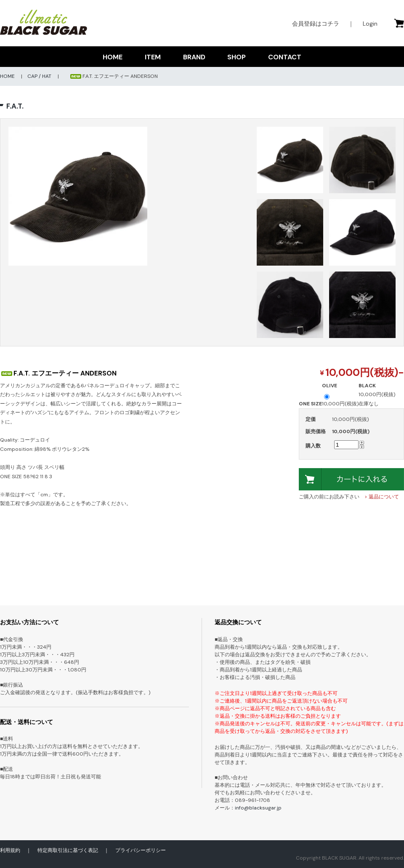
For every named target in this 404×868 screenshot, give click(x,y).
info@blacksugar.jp (258, 807)
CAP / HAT (39, 76)
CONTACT (284, 57)
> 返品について (381, 496)
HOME (112, 57)
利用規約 (10, 850)
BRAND (194, 57)
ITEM (153, 57)
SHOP (236, 57)
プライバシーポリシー (140, 850)
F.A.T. (15, 106)
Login (370, 23)
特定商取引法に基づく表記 (67, 850)
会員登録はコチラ (315, 23)
